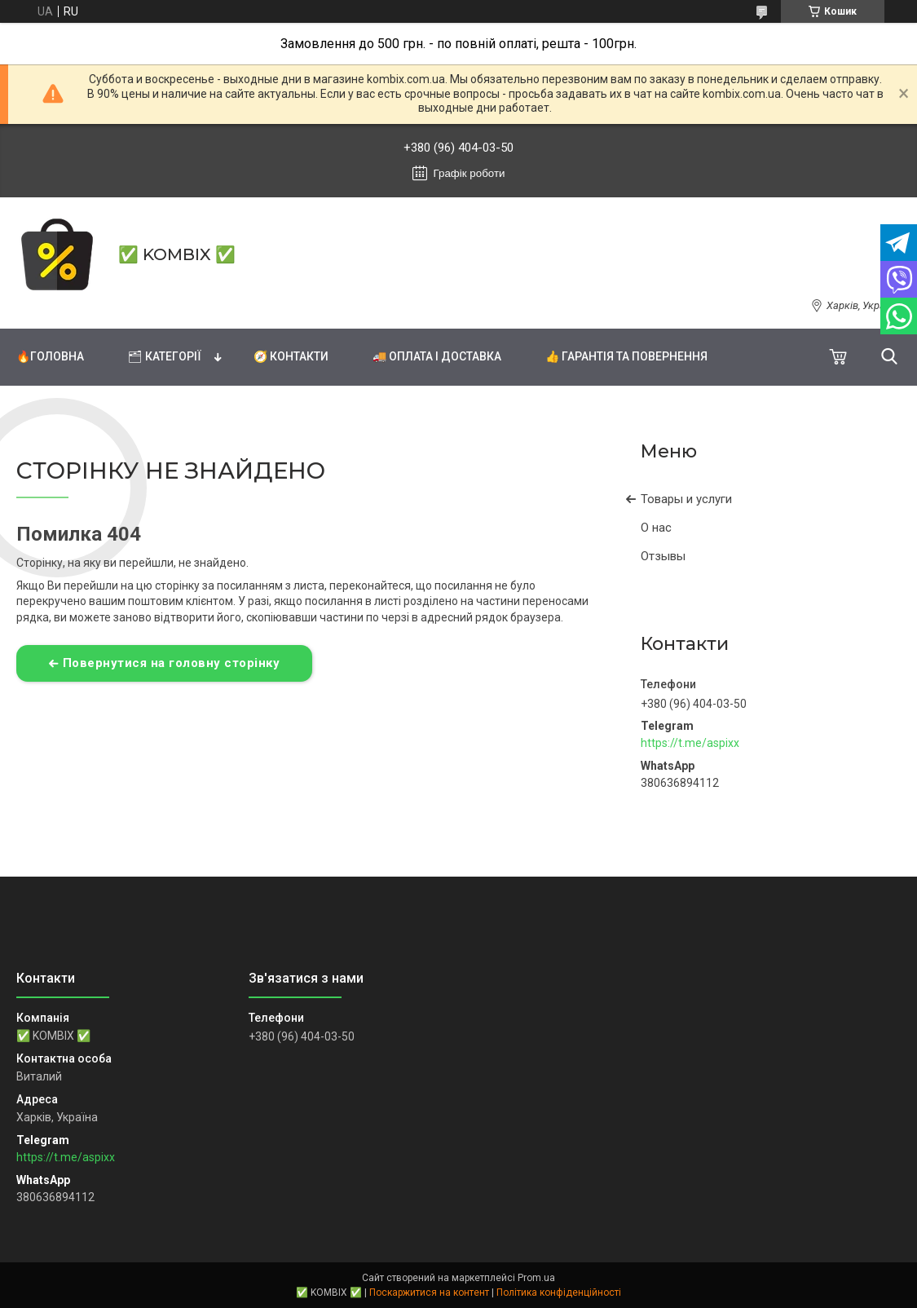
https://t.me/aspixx (690, 742)
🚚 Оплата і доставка (437, 356)
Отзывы (663, 556)
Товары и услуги (686, 499)
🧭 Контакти (290, 356)
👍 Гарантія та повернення (626, 356)
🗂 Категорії (164, 356)
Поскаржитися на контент (429, 1292)
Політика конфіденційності (558, 1292)
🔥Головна (50, 356)
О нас (656, 527)
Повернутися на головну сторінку (171, 663)
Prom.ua (536, 1278)
